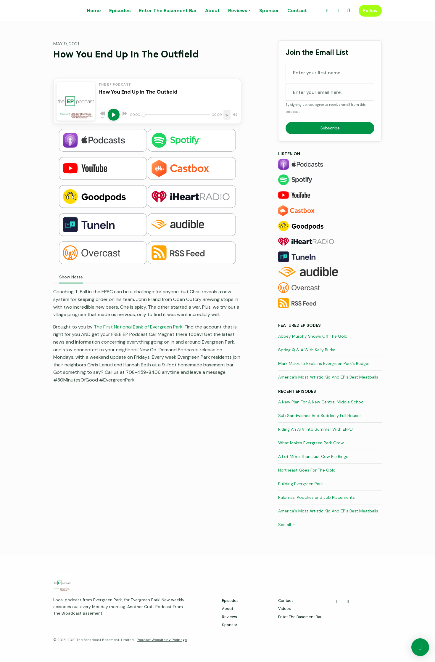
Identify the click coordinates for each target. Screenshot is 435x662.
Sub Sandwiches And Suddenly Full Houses (320, 415)
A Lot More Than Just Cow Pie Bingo (313, 456)
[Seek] (176, 114)
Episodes (120, 10)
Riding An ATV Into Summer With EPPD (315, 429)
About (212, 10)
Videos (284, 608)
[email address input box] (330, 92)
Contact (297, 10)
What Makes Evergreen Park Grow (311, 442)
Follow (370, 10)
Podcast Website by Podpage (162, 639)
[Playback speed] (227, 115)
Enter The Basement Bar (168, 10)
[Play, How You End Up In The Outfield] (114, 115)
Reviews (237, 10)
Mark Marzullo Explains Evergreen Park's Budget (324, 363)
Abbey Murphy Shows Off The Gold (312, 336)
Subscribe (330, 128)
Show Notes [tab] (71, 277)
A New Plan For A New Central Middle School (321, 402)
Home (94, 10)
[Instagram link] (338, 11)
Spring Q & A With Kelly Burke (306, 349)
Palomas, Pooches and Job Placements (316, 497)
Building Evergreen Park (300, 483)
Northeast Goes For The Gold (307, 470)
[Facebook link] (316, 11)
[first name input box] (330, 72)
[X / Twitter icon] (348, 602)
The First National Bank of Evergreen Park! (139, 327)
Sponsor (269, 10)
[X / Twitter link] (327, 11)
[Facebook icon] (337, 602)
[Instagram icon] (359, 602)
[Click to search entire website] (348, 11)
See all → (287, 524)
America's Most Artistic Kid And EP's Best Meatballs (328, 377)
